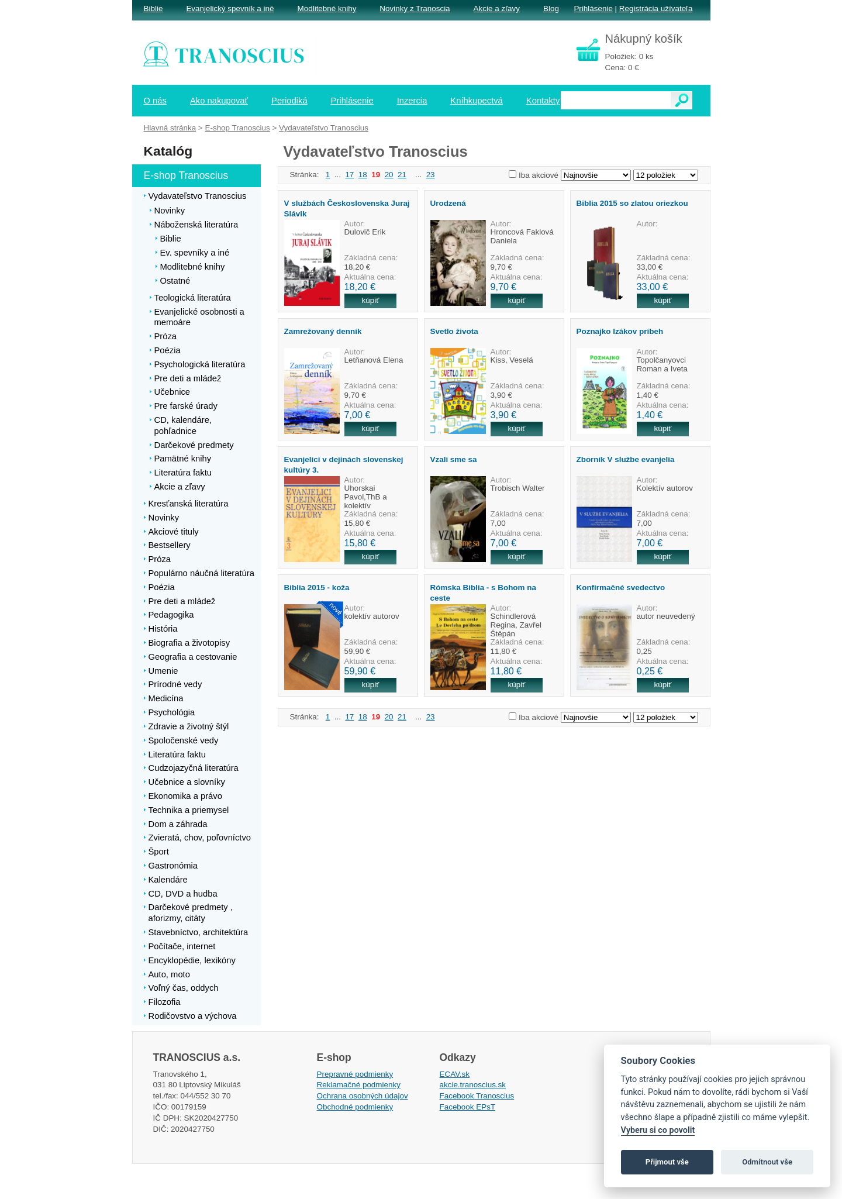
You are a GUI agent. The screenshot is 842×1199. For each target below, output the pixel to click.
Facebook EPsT (468, 1106)
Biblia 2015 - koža (317, 587)
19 (375, 174)
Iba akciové (538, 175)
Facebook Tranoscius (477, 1095)
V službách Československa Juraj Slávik (347, 208)
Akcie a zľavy (497, 8)
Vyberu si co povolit (658, 1130)
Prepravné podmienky (355, 1074)
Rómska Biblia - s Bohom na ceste (483, 592)
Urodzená (448, 203)
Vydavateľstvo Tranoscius (323, 127)
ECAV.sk (455, 1074)
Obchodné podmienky (355, 1106)
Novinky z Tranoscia (414, 8)
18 (362, 174)
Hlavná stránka (170, 127)
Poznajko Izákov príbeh (620, 331)
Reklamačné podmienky (359, 1084)
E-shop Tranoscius (237, 127)
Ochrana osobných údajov (362, 1095)
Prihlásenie (593, 8)
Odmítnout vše (767, 1161)
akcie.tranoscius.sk (473, 1084)
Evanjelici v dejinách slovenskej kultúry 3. (343, 464)
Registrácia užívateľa (656, 8)
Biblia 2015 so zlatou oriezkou (632, 203)
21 (402, 174)
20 (389, 174)
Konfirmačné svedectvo (621, 587)
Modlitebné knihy (327, 8)
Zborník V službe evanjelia (626, 459)
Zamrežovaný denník (323, 331)
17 (349, 174)
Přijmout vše (667, 1161)
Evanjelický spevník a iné (230, 8)
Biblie (153, 8)
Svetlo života (454, 331)
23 (430, 174)
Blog (551, 8)
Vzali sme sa (453, 459)
